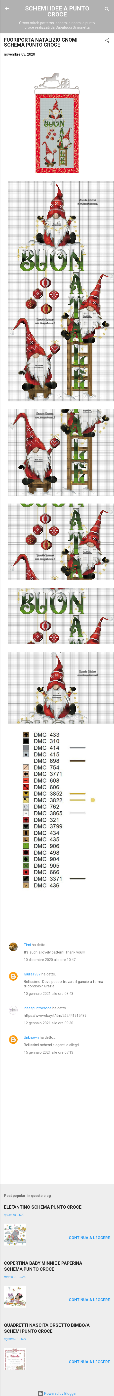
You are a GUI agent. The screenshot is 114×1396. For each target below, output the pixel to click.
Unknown (31, 1037)
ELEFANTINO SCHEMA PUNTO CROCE (42, 1207)
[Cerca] (107, 10)
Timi (27, 945)
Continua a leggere (89, 1238)
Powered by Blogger (57, 1393)
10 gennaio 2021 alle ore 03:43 (48, 993)
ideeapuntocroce (37, 1008)
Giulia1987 (32, 974)
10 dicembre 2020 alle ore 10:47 (50, 959)
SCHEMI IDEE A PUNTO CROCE (57, 11)
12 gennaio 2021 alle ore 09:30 (48, 1023)
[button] (107, 41)
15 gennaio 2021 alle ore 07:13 (48, 1052)
